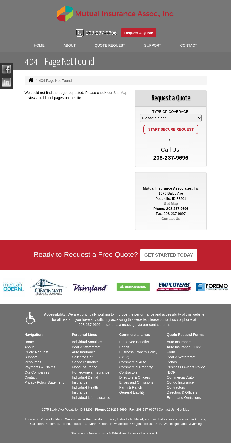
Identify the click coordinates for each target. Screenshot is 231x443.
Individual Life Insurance (91, 398)
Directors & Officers (134, 377)
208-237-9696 (101, 33)
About (70, 45)
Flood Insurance (84, 367)
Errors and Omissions (136, 382)
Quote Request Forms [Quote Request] (185, 335)
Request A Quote (138, 33)
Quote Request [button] (110, 45)
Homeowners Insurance (90, 372)
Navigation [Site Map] (34, 335)
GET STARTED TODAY (168, 255)
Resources (33, 362)
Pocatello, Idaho (51, 419)
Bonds (124, 347)
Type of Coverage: (171, 112)
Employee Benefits (134, 342)
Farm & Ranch (130, 387)
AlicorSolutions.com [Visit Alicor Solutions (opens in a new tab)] (93, 433)
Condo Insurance (85, 362)
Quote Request (36, 352)
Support (31, 357)
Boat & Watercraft (86, 347)
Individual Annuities (87, 342)
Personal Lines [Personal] (84, 335)
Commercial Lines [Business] (134, 335)
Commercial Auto (132, 362)
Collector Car (82, 357)
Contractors (128, 372)
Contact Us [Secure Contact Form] (170, 219)
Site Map (120, 93)
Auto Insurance (84, 352)
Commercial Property (136, 367)
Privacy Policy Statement (44, 382)
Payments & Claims (40, 367)
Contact (188, 45)
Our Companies (37, 372)
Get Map (171, 204)
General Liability (132, 392)
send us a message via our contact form (137, 325)
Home (39, 45)
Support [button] (152, 45)
